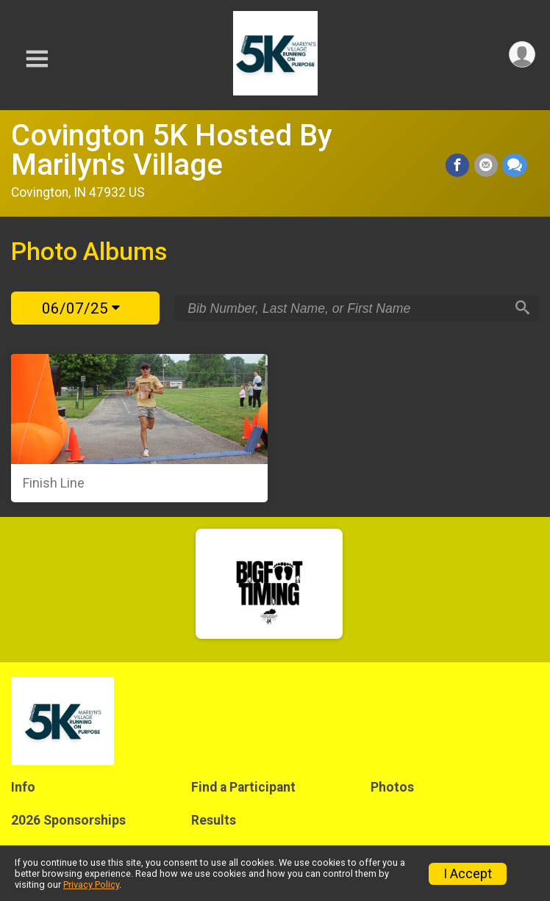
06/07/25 (81, 308)
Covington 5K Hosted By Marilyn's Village (171, 150)
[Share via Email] (486, 166)
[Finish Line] (139, 428)
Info (23, 787)
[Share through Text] (514, 166)
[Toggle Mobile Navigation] (36, 59)
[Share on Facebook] (458, 166)
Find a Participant (243, 787)
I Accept (467, 873)
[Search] (521, 308)
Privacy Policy (91, 884)
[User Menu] (521, 54)
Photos (392, 787)
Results (213, 820)
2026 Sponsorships (68, 820)
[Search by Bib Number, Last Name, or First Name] (346, 308)
